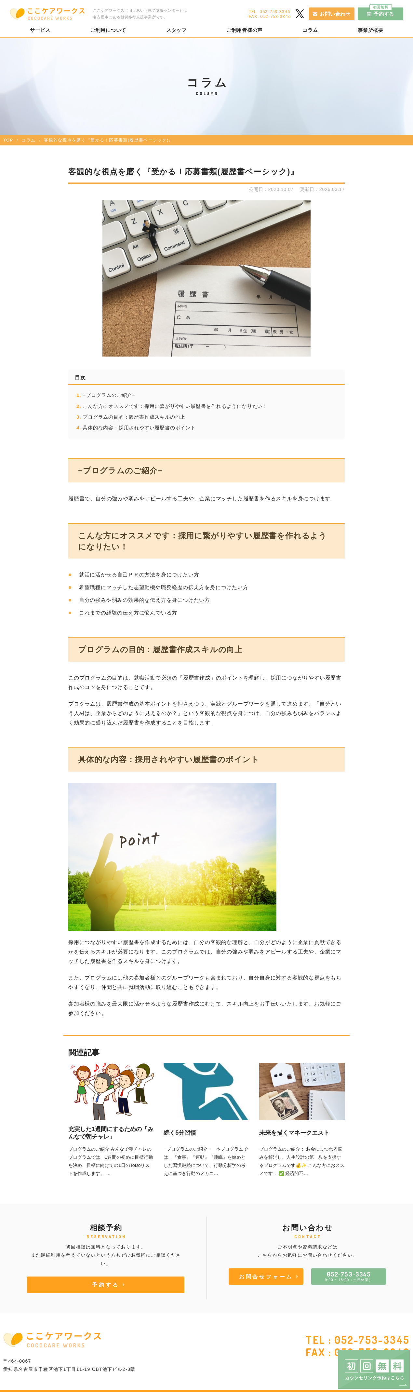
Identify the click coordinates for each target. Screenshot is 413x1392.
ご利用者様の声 (244, 30)
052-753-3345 (372, 1339)
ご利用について (108, 30)
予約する (381, 12)
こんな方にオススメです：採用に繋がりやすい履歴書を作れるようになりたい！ (175, 406)
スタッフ (176, 30)
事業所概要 (370, 30)
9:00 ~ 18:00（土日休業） (349, 1276)
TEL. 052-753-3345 (269, 11)
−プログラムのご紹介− (109, 395)
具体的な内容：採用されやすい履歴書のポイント (139, 427)
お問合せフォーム (266, 1276)
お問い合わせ (335, 14)
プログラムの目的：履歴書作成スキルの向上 (135, 417)
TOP (8, 140)
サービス (40, 30)
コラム (310, 30)
